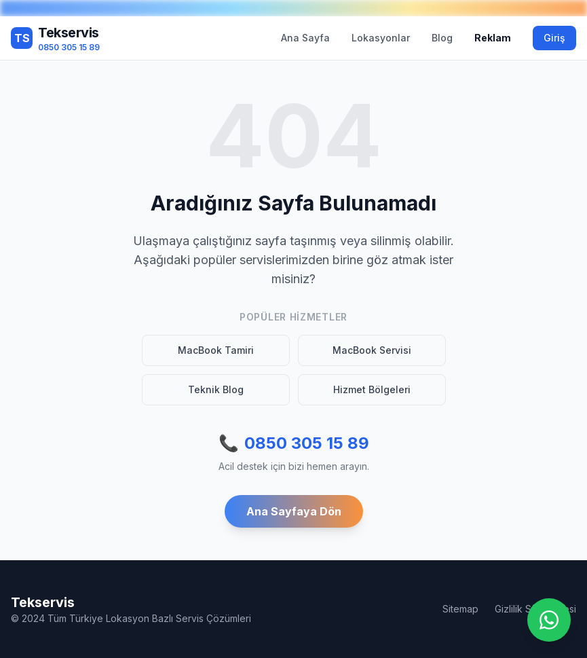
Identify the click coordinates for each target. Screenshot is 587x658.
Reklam (492, 37)
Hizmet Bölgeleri (372, 389)
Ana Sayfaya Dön (293, 511)
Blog (442, 37)
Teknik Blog (216, 389)
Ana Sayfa (305, 37)
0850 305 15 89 (294, 443)
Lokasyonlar (381, 37)
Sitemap (460, 609)
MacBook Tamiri (216, 350)
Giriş (554, 37)
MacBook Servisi (372, 350)
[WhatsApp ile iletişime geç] (549, 620)
